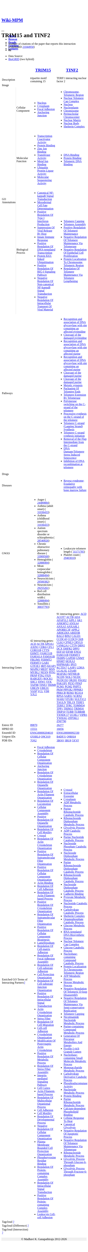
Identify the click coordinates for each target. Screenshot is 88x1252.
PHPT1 (77, 686)
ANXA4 (74, 623)
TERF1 (80, 702)
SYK (49, 681)
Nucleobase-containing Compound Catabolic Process (74, 958)
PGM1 (60, 686)
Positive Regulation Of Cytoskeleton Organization (45, 906)
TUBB (70, 711)
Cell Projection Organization (45, 976)
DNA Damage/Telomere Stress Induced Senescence (74, 453)
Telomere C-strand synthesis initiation (74, 434)
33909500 (42, 556)
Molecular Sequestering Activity (44, 180)
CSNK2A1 (63, 645)
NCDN (61, 677)
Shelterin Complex (74, 126)
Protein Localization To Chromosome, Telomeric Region (75, 262)
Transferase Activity (43, 156)
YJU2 (33, 694)
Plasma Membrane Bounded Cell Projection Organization (45, 1148)
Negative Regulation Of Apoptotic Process (75, 1133)
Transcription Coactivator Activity (44, 139)
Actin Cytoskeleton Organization (44, 1012)
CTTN (45, 650)
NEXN (44, 672)
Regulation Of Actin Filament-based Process (46, 895)
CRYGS (78, 642)
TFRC (68, 705)
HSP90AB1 (63, 664)
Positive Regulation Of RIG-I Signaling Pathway (46, 270)
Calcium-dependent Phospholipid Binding (75, 1111)
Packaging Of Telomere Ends (72, 390)
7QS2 (33, 740)
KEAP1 (51, 665)
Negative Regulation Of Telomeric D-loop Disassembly (75, 991)
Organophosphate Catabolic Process (74, 921)
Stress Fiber (44, 1018)
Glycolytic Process (74, 827)
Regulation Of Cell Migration (45, 1023)
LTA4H (72, 670)
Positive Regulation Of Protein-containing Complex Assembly (45, 1203)
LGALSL (62, 670)
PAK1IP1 (62, 683)
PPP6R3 (78, 689)
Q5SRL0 (35, 736)
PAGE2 (82, 680)
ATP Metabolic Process (72, 977)
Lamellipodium (46, 942)
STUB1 (69, 699)
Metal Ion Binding (42, 163)
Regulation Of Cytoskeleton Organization (45, 775)
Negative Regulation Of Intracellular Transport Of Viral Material (45, 303)
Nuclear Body (71, 123)
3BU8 (68, 740)
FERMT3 (35, 662)
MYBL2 (35, 672)
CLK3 (60, 642)
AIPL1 (72, 620)
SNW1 (41, 681)
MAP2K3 (62, 673)
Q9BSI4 (71, 736)
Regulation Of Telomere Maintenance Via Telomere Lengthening (73, 275)
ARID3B (75, 632)
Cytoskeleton (44, 750)
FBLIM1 (35, 659)
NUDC (77, 677)
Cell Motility (44, 1113)
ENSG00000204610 (41, 732)
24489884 (42, 502)
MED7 (44, 669)
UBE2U (44, 688)
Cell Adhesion (45, 1110)
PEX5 (71, 683)
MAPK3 (35, 669)
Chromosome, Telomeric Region (74, 93)
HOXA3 (70, 661)
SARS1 (68, 695)
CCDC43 (62, 639)
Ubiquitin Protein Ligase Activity (45, 170)
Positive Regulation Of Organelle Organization (45, 821)
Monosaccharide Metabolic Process (74, 1069)
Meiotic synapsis (73, 385)
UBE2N (34, 688)
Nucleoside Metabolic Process (74, 1091)
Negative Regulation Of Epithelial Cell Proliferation (75, 252)
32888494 (42, 562)
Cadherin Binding (74, 893)
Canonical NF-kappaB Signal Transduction (45, 196)
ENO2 (77, 651)
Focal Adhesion (46, 109)
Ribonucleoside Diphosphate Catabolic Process (74, 878)
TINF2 (72, 70)
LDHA (80, 667)
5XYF (75, 740)
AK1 (79, 620)
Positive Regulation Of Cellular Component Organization (45, 873)
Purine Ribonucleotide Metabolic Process (74, 1102)
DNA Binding (71, 154)
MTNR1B (74, 673)
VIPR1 (83, 714)
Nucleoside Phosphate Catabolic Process (75, 846)
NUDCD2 (62, 680)
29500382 (42, 581)
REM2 (70, 692)
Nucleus (41, 102)
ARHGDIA (63, 632)
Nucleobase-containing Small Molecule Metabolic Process (75, 1059)
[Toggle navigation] (2, 31)
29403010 (69, 557)
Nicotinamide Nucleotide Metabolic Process (74, 1020)
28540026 (42, 540)
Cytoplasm (43, 105)
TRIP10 (61, 711)
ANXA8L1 (73, 626)
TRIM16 (79, 708)
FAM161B (49, 656)
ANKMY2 (63, 623)
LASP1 (72, 667)
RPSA (60, 695)
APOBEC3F (64, 629)
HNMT (61, 661)
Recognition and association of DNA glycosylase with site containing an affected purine (75, 347)
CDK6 (43, 647)
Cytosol (41, 835)
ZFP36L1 (73, 718)
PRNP (33, 675)
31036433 (42, 512)
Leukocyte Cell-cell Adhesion (46, 1216)
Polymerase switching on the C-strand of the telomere (75, 406)
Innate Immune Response (45, 238)
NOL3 (68, 677)
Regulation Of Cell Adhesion (45, 888)
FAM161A (36, 656)
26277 (60, 725)
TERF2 (61, 705)
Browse (12, 39)
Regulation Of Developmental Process (45, 1119)
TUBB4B (79, 711)
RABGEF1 (36, 678)
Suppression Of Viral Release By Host (46, 230)
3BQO (60, 740)
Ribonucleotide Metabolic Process (74, 1154)
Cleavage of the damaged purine (73, 374)
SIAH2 (61, 699)
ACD (33, 643)
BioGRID (13, 59)
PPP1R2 (68, 689)
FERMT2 (46, 659)
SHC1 (33, 681)
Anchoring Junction (43, 114)
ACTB (40, 643)
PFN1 (52, 672)
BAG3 (60, 636)
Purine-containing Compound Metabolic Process (74, 1029)
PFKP (78, 683)
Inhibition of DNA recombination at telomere (74, 464)
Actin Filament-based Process (46, 1093)
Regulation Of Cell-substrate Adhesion (45, 968)
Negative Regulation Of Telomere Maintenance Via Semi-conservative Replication (75, 1004)
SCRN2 (77, 695)
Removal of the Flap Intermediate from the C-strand (75, 442)
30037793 (42, 606)
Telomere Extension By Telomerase (75, 396)
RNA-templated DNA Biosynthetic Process (74, 935)
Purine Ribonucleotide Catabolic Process (74, 811)
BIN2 (68, 636)
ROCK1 (47, 678)
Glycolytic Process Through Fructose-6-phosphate (75, 1171)
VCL (40, 691)
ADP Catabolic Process (72, 832)
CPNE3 (68, 642)
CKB (80, 639)
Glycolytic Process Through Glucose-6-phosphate (75, 1162)
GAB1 (45, 662)
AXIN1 (34, 647)
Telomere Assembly (75, 224)
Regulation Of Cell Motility (45, 831)
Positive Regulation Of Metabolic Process (45, 1058)
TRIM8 (52, 684)
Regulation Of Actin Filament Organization (45, 794)
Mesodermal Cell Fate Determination (45, 205)
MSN (52, 669)
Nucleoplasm (71, 107)
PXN (48, 675)
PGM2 (68, 686)
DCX (60, 648)
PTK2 (41, 675)
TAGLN (61, 702)
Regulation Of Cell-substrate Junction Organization (45, 985)
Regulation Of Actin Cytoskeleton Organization (45, 843)
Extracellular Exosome (71, 794)
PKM (60, 689)
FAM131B (63, 654)
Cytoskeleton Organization (44, 1036)
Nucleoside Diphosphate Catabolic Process (74, 887)
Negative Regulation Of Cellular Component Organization (45, 1132)
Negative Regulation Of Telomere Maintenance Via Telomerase (75, 241)
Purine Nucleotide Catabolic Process (74, 839)
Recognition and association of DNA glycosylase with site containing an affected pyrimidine (75, 325)
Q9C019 (45, 736)
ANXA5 (61, 626)
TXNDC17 (63, 714)
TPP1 (60, 708)
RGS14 (79, 692)
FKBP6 (61, 658)
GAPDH (70, 658)
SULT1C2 (80, 699)
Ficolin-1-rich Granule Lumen (72, 1050)
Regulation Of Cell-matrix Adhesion (45, 949)
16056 (60, 728)
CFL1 (50, 647)
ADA (77, 617)
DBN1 (81, 645)
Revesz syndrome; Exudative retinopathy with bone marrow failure (75, 485)
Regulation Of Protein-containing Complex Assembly (45, 1173)
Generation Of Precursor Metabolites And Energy (73, 1040)
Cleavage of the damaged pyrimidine (75, 336)
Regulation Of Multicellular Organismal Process (45, 1102)
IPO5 (73, 664)
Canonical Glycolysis (70, 1126)
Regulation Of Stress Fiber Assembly (45, 1069)
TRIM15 (43, 70)
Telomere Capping (74, 221)
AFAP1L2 (62, 620)
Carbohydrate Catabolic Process (74, 911)
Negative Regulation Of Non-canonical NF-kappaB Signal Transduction (45, 285)
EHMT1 (35, 653)
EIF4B (69, 651)
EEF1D (61, 651)
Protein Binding (46, 145)
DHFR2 (67, 648)
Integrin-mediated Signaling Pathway (42, 1080)
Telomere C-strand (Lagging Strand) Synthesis (74, 426)
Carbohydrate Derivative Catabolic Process (75, 1077)
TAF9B (34, 684)
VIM (46, 691)
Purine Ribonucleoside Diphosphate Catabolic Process (74, 867)
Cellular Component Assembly (43, 810)
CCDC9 (72, 639)
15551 (33, 728)
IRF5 (44, 665)
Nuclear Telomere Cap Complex (74, 100)
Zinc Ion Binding (42, 150)
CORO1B (35, 650)
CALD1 (76, 636)
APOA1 (49, 643)
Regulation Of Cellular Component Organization (45, 758)
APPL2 (75, 629)
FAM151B (46, 653)
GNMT (80, 658)
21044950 (28, 46)
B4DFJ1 (61, 736)
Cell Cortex (43, 1087)
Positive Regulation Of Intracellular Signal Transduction (45, 999)
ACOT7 (61, 617)
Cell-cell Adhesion (42, 1030)
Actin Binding (45, 882)
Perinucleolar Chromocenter (72, 115)
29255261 (42, 587)
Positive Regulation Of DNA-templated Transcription (46, 248)
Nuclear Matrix (72, 120)
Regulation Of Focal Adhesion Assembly (46, 958)
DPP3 (76, 648)
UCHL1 (74, 714)
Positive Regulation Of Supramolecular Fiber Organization (46, 857)
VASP (33, 691)
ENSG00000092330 (68, 732)
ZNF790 (61, 721)
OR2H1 (73, 680)
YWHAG (62, 718)
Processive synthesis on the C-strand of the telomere (75, 416)
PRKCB (61, 692)
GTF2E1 (35, 665)
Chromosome (71, 110)
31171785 (78, 551)
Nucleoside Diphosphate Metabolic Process (74, 856)
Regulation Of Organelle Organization (45, 785)
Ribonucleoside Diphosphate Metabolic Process (74, 821)
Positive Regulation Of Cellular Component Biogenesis (45, 933)
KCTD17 (62, 667)
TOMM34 (79, 705)
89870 (33, 725)
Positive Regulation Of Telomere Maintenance (75, 230)
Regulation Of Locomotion (45, 802)
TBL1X (70, 702)
